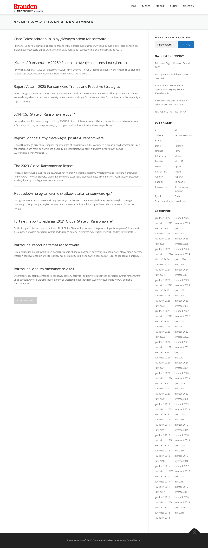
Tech (177, 196)
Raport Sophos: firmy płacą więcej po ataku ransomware (59, 137)
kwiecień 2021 (162, 362)
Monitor (159, 161)
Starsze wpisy (25, 300)
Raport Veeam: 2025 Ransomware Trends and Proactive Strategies (67, 86)
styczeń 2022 (181, 336)
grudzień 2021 (162, 341)
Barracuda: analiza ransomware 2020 (44, 268)
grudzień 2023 (162, 280)
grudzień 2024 (162, 249)
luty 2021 (160, 367)
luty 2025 (160, 243)
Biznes (146, 6)
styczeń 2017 (181, 491)
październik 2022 (164, 316)
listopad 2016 (182, 497)
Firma (178, 150)
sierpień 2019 (162, 414)
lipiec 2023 (180, 290)
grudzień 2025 (162, 217)
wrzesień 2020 (182, 378)
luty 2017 (160, 491)
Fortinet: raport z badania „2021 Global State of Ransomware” (63, 221)
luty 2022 (160, 336)
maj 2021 (179, 357)
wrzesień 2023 (182, 285)
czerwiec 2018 (162, 450)
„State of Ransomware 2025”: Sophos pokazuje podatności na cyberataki (72, 62)
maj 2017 (179, 481)
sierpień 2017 (162, 476)
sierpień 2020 (162, 383)
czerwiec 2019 (162, 419)
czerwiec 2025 (162, 233)
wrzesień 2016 (182, 502)
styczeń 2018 (181, 460)
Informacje (161, 156)
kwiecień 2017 (162, 486)
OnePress (109, 540)
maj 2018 (179, 450)
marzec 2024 (181, 269)
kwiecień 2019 (162, 424)
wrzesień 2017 (182, 471)
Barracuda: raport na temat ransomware (46, 244)
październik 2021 (164, 347)
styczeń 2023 (181, 305)
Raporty (179, 176)
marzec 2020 (181, 393)
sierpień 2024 (162, 259)
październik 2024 (164, 254)
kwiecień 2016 (162, 517)
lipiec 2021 (180, 352)
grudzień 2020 (162, 373)
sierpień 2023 (162, 290)
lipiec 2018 (180, 445)
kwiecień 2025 (162, 238)
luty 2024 (160, 274)
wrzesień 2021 (182, 347)
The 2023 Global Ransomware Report (43, 165)
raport (178, 171)
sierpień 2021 (162, 352)
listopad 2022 (182, 310)
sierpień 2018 (162, 445)
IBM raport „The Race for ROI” (171, 111)
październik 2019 (164, 409)
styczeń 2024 (181, 274)
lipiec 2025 (180, 228)
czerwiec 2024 (162, 264)
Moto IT (179, 161)
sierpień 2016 (162, 507)
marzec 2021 (181, 362)
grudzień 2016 (162, 497)
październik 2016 (164, 502)
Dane (158, 145)
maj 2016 (179, 512)
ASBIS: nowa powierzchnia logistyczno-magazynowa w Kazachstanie (169, 89)
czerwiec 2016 (162, 512)
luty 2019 (160, 429)
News (133, 6)
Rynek (174, 6)
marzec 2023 (181, 300)
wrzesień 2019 (182, 409)
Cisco (177, 140)
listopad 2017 (182, 466)
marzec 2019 (181, 424)
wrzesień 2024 (182, 254)
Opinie (178, 166)
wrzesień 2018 (182, 440)
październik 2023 (164, 285)
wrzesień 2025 (182, 223)
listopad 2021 (182, 341)
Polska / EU (161, 171)
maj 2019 (179, 419)
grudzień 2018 (162, 435)
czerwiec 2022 (162, 326)
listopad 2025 (182, 217)
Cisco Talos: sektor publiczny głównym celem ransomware (60, 38)
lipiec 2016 (180, 507)
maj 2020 (179, 388)
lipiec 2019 (180, 414)
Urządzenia (180, 201)
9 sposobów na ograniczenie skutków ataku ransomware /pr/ (63, 193)
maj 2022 (179, 326)
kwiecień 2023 (162, 300)
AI (156, 130)
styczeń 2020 (181, 398)
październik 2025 (164, 223)
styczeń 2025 (181, 243)
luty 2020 (160, 398)
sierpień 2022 (162, 321)
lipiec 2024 (180, 259)
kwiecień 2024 (162, 269)
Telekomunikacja (164, 201)
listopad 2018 (182, 435)
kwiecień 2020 (162, 393)
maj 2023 (179, 295)
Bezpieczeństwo (183, 135)
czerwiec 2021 (162, 357)
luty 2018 (160, 460)
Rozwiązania (161, 187)
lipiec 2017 (180, 476)
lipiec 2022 (180, 321)
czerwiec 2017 (162, 481)
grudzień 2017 (162, 466)
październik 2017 (164, 471)
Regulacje (180, 181)
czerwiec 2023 (162, 295)
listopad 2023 (182, 280)
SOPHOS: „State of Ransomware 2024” (44, 114)
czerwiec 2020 (162, 388)
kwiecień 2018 (162, 455)
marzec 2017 (181, 486)
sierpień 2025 (162, 228)
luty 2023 (160, 305)
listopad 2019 (182, 404)
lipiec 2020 (180, 383)
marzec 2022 (181, 331)
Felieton (188, 6)
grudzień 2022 (162, 310)
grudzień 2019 (162, 404)
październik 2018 (164, 440)
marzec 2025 (181, 238)
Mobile (160, 6)
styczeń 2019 (181, 429)
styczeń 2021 (181, 367)
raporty (159, 176)
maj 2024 (179, 264)
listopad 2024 (182, 249)
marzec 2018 (181, 455)
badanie (159, 135)
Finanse (159, 150)
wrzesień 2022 (182, 316)
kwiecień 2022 (162, 331)
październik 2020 (164, 378)
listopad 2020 (182, 373)
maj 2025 (179, 233)
